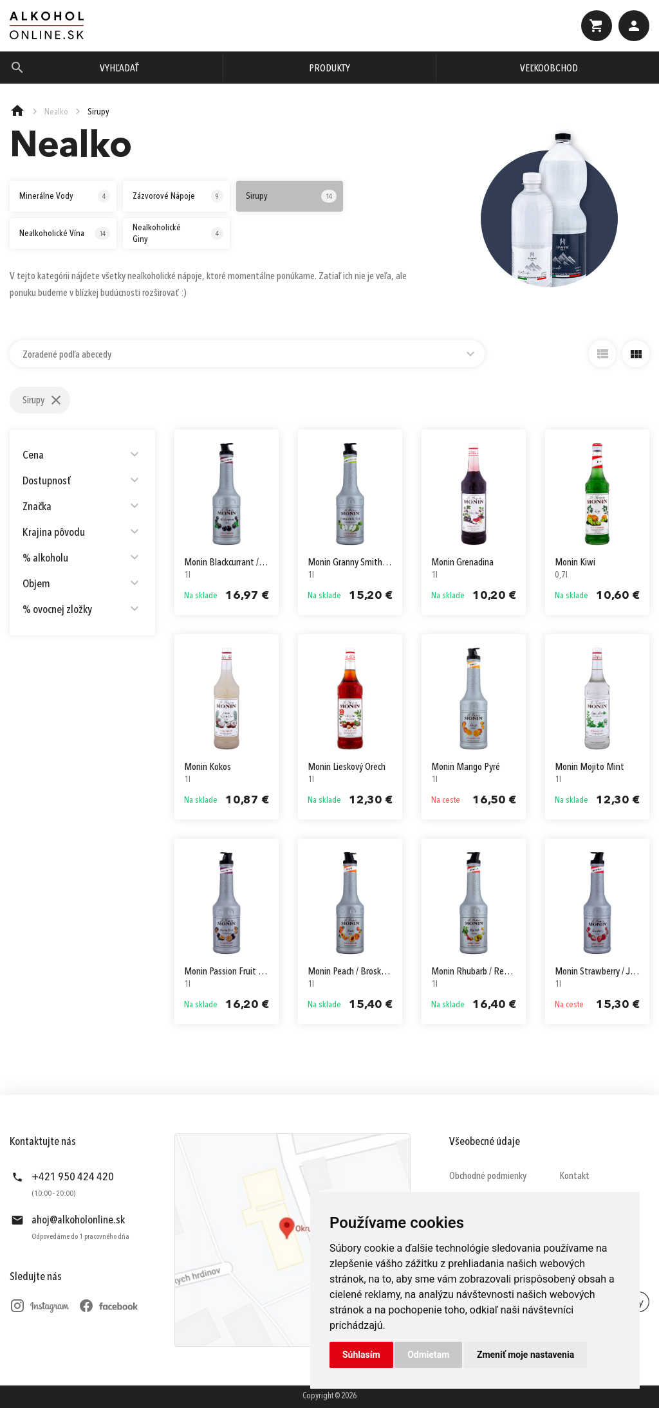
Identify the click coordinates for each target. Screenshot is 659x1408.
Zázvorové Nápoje (178, 196)
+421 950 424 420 (73, 1177)
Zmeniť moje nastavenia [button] (525, 1354)
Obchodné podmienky (487, 1176)
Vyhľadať (119, 69)
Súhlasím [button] (361, 1354)
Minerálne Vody (64, 196)
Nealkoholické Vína (64, 233)
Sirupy (291, 196)
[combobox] (247, 353)
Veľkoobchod (549, 69)
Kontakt (574, 1176)
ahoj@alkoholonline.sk (78, 1220)
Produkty (329, 69)
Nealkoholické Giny (178, 233)
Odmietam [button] (428, 1354)
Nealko (56, 111)
